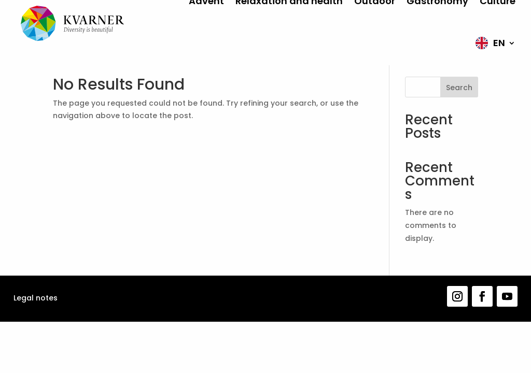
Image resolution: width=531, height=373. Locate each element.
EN (499, 42)
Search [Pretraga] (459, 87)
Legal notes (35, 298)
